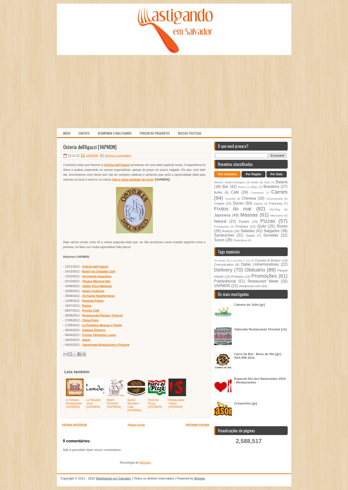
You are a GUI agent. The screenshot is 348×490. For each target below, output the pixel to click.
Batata (241, 187)
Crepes (219, 203)
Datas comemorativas (260, 264)
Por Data (277, 174)
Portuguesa (221, 226)
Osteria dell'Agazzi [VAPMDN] (89, 146)
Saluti (86, 340)
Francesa (275, 203)
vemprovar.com (250, 286)
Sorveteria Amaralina (97, 276)
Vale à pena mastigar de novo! (133, 179)
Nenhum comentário (118, 155)
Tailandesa (240, 240)
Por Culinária (227, 174)
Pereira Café (90, 310)
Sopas (250, 235)
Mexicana (277, 215)
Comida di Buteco (268, 260)
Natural (220, 221)
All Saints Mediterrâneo (98, 296)
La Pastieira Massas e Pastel (102, 325)
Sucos (219, 240)
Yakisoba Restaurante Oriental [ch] (260, 329)
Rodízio (227, 231)
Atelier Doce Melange (97, 286)
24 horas (220, 260)
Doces (238, 203)
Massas (249, 215)
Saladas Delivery (93, 330)
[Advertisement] (174, 91)
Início (66, 133)
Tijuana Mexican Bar (96, 281)
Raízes (87, 305)
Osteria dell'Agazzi (117, 165)
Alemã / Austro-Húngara (229, 182)
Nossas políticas (189, 133)
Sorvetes (270, 235)
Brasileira (271, 187)
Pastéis (244, 221)
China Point (90, 320)
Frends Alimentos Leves (99, 335)
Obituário (254, 269)
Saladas (247, 231)
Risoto (282, 226)
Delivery (223, 269)
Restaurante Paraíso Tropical (102, 315)
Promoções (264, 276)
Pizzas (267, 221)
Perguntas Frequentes (155, 133)
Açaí (267, 182)
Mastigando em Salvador (113, 478)
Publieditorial (225, 281)
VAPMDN (92, 155)
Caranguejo (257, 192)
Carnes (279, 192)
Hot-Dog (275, 209)
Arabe (254, 182)
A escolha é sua (240, 260)
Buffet (218, 192)
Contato (84, 133)
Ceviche (230, 198)
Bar (225, 187)
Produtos (241, 226)
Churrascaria (274, 198)
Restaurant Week (263, 281)
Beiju (254, 186)
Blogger (145, 462)
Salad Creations (93, 291)
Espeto (258, 203)
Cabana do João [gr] (249, 304)
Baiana (282, 182)
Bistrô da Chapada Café (98, 271)
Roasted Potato (93, 301)
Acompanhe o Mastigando (115, 133)
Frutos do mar (233, 208)
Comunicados (224, 264)
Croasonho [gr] (245, 403)
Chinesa (249, 198)
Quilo (261, 226)
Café (235, 192)
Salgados (272, 231)
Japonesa (222, 215)
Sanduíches (224, 235)
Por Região (253, 174)
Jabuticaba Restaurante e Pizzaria (105, 345)
